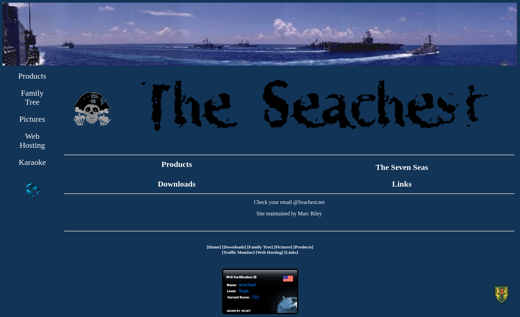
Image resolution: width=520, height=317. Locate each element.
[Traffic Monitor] (238, 252)
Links (402, 184)
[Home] (214, 246)
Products (32, 76)
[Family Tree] (260, 246)
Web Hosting (32, 140)
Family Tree (32, 97)
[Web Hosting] (269, 252)
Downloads (177, 184)
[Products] (303, 246)
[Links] (291, 252)
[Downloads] (234, 246)
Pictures (32, 119)
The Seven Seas (401, 167)
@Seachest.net (308, 202)
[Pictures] (283, 246)
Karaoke (32, 162)
